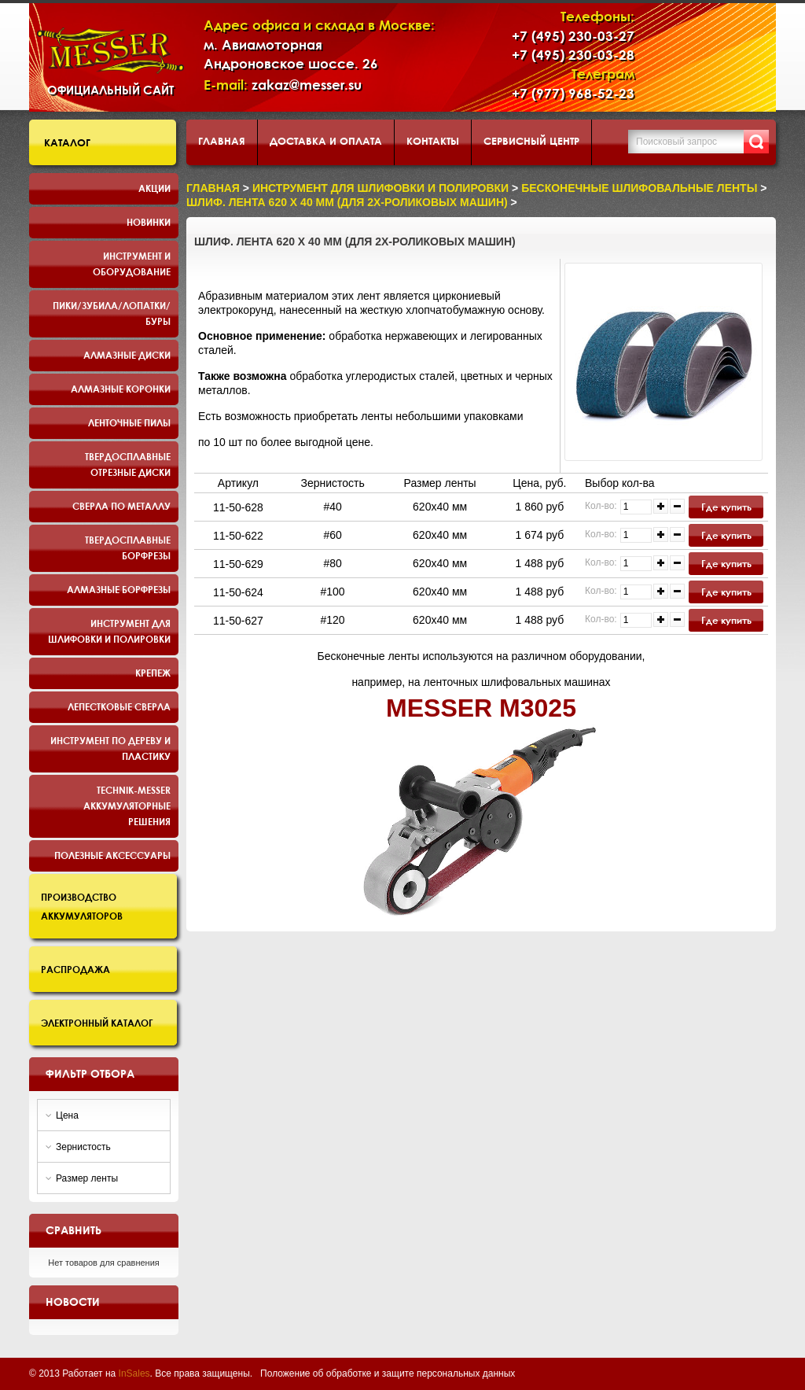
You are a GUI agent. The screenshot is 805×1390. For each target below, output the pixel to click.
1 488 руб (540, 563)
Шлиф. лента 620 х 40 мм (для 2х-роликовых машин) (347, 202)
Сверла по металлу (121, 506)
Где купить (726, 506)
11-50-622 (238, 535)
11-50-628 (238, 507)
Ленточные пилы (129, 422)
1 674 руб (540, 535)
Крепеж (153, 672)
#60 (332, 535)
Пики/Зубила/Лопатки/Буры (112, 313)
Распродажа (75, 969)
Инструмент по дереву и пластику (110, 748)
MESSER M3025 (481, 708)
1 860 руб (540, 506)
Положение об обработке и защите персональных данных (387, 1373)
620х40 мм (440, 506)
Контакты (432, 141)
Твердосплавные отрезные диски (128, 464)
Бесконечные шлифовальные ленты (639, 188)
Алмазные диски (127, 354)
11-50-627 (238, 620)
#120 (333, 620)
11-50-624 (238, 592)
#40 (332, 506)
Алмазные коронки (121, 388)
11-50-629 (238, 564)
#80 (332, 563)
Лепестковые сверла (119, 706)
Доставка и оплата (326, 141)
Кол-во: (601, 505)
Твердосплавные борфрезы (128, 547)
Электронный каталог (97, 1022)
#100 (333, 591)
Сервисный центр (531, 141)
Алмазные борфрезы (119, 589)
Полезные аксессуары (112, 855)
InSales (134, 1373)
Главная (221, 141)
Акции (154, 188)
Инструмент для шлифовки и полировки (109, 631)
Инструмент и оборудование (132, 263)
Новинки (149, 222)
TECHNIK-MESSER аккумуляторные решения (127, 805)
